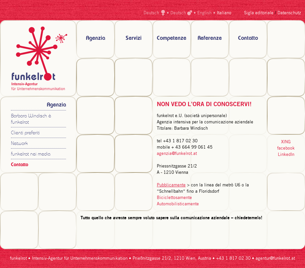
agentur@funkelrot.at (275, 258)
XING (286, 142)
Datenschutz (289, 13)
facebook (286, 148)
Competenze (171, 38)
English (204, 13)
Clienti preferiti (25, 133)
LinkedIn (286, 155)
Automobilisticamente (178, 204)
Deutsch (151, 13)
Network (19, 143)
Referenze (210, 38)
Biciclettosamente (174, 198)
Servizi (134, 38)
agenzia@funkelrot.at (177, 154)
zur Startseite (38, 58)
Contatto (248, 38)
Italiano (224, 13)
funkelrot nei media (30, 154)
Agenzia (95, 38)
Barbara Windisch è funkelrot (31, 119)
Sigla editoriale (259, 13)
